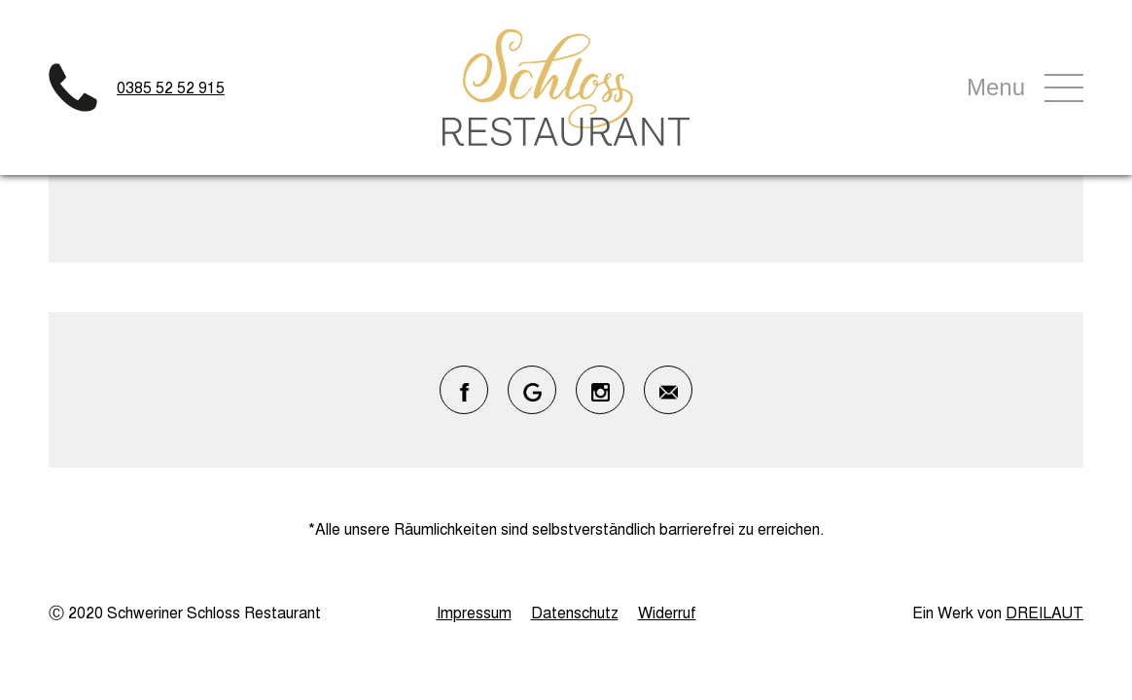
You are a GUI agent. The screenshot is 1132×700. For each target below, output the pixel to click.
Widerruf (667, 612)
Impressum (474, 612)
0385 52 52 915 (171, 87)
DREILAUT (1044, 612)
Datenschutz (575, 612)
